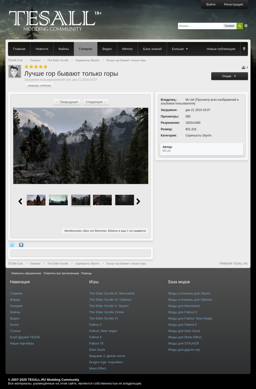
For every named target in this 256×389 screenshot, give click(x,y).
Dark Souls (97, 350)
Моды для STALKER (183, 343)
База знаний (152, 49)
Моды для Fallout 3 (182, 312)
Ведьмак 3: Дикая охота (107, 356)
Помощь (86, 273)
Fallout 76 (96, 343)
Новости (42, 49)
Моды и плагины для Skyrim (189, 293)
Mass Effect (97, 368)
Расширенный (246, 26)
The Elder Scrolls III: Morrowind (111, 293)
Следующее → (96, 102)
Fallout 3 (95, 324)
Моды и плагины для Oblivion (190, 300)
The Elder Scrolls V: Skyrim (109, 306)
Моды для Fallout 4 (182, 324)
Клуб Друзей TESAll (25, 337)
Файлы (63, 49)
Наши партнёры (22, 343)
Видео (107, 49)
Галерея (85, 49)
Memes (127, 49)
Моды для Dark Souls (184, 331)
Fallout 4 (95, 337)
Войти (210, 4)
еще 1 (124, 230)
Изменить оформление (26, 273)
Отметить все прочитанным (61, 273)
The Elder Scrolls (58, 263)
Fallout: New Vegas (103, 331)
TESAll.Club (15, 263)
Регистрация (233, 4)
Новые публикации (221, 49)
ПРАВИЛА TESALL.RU (233, 263)
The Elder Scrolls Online (106, 312)
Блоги (14, 324)
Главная (19, 49)
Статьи (15, 331)
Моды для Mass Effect (184, 337)
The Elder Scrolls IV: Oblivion (110, 300)
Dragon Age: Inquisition (106, 362)
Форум (15, 300)
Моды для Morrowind (184, 306)
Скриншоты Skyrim (199, 135)
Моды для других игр (184, 350)
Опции (229, 76)
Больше (180, 49)
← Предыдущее (67, 102)
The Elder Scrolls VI (103, 318)
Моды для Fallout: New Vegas (190, 318)
